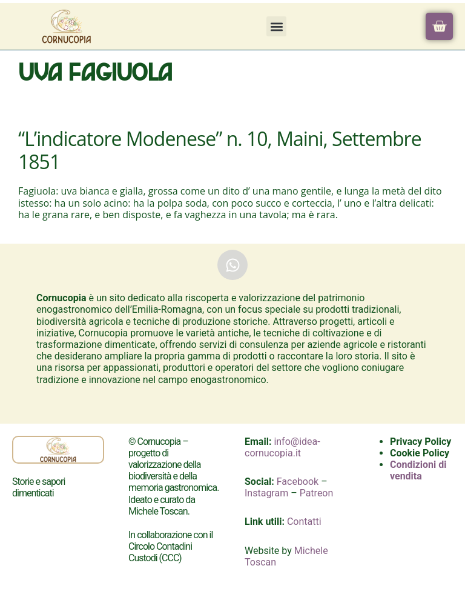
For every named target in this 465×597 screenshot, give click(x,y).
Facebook (297, 481)
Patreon (317, 493)
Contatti (304, 521)
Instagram (266, 493)
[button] (276, 26)
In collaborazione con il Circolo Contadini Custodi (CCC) (170, 546)
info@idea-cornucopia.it (282, 447)
